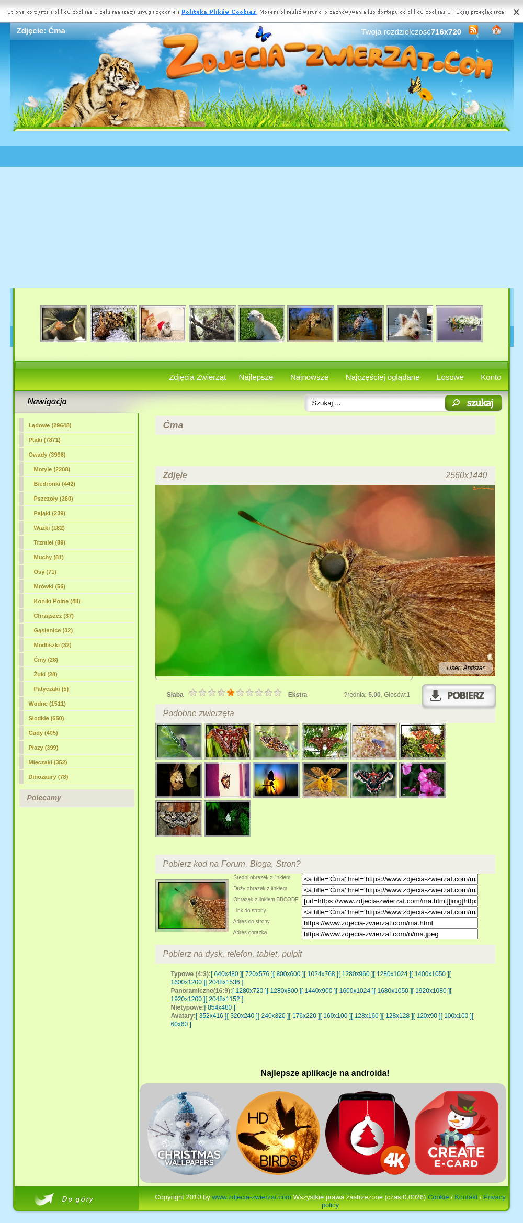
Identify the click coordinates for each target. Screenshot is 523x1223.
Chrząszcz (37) (54, 616)
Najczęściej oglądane (383, 376)
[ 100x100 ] (456, 1016)
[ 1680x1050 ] (393, 990)
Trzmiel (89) (50, 542)
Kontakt (465, 1197)
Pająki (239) (50, 513)
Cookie (438, 1197)
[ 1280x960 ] (355, 974)
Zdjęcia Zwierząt (197, 376)
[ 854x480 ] (219, 1007)
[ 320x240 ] (241, 1016)
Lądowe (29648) (50, 425)
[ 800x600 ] (288, 974)
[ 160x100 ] (335, 1016)
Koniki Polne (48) (57, 601)
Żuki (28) (46, 674)
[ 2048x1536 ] (225, 982)
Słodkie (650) (46, 718)
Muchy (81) (49, 557)
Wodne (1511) (47, 703)
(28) (46, 659)
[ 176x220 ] (304, 1016)
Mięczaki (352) (48, 762)
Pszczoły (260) (53, 498)
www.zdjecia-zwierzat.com (251, 1197)
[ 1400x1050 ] (430, 974)
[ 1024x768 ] (321, 974)
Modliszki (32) (53, 645)
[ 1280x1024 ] (392, 974)
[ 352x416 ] (211, 1016)
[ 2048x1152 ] (225, 999)
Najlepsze (256, 376)
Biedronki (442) (54, 484)
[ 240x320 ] (273, 1016)
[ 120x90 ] (427, 1016)
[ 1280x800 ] (284, 990)
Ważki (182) (49, 528)
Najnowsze (309, 376)
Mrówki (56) (50, 586)
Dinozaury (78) (49, 777)
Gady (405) (43, 733)
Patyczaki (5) (51, 689)
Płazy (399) (44, 747)
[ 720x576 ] (257, 974)
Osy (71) (45, 572)
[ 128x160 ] (366, 1016)
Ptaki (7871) (45, 440)
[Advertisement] (262, 210)
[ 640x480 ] (226, 974)
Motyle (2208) (52, 469)
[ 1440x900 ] (318, 990)
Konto (491, 376)
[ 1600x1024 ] (355, 990)
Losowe (450, 376)
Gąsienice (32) (53, 630)
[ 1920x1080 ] (431, 990)
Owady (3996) (47, 454)
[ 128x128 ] (397, 1016)
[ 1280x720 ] (249, 990)
